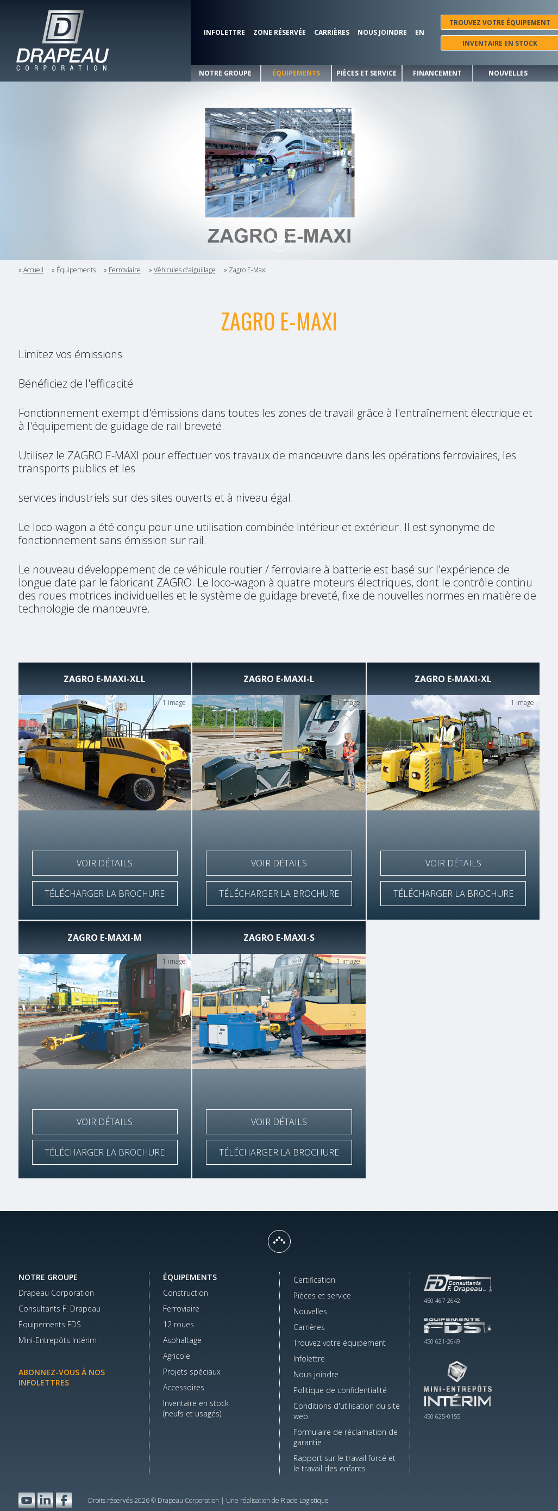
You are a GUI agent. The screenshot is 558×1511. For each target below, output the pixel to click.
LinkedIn (45, 1500)
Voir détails (105, 863)
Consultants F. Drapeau (59, 1308)
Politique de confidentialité (340, 1390)
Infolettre (224, 32)
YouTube (26, 1500)
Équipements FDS (49, 1324)
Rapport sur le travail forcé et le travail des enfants (344, 1463)
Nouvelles (508, 73)
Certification (314, 1280)
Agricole (176, 1356)
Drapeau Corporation (56, 1293)
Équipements (296, 73)
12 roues (178, 1324)
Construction (185, 1293)
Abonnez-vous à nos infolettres (61, 1377)
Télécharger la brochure (105, 894)
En (419, 32)
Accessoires (183, 1387)
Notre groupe (225, 73)
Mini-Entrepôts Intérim (57, 1340)
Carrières (331, 32)
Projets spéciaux (192, 1371)
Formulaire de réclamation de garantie (345, 1437)
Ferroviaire (125, 269)
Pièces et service (366, 73)
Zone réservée (279, 32)
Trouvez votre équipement (339, 1343)
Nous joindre (382, 32)
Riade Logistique (305, 1500)
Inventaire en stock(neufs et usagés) (196, 1408)
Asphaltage (182, 1340)
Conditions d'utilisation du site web (346, 1411)
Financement (437, 73)
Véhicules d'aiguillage (185, 269)
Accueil (33, 269)
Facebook (64, 1500)
